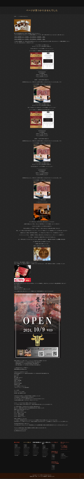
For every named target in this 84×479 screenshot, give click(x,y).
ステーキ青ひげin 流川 (22, 3)
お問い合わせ (63, 455)
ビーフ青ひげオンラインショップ (20, 431)
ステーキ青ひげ (7, 3)
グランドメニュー (45, 450)
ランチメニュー (17, 451)
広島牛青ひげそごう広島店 (30, 3)
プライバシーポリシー (64, 457)
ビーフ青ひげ (26, 3)
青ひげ (39, 4)
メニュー (53, 459)
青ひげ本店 (12, 3)
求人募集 (53, 3)
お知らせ (44, 446)
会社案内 (49, 3)
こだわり (53, 447)
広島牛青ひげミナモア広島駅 (34, 3)
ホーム (3, 3)
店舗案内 (16, 446)
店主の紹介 (16, 455)
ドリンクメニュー (45, 454)
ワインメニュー (17, 454)
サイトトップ (64, 449)
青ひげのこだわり (17, 447)
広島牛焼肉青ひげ (17, 3)
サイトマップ (63, 458)
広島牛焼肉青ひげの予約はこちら (20, 369)
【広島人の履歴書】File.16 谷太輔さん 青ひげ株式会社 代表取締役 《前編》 (29, 37)
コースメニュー (17, 450)
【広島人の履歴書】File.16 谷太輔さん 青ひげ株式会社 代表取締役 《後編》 (29, 39)
